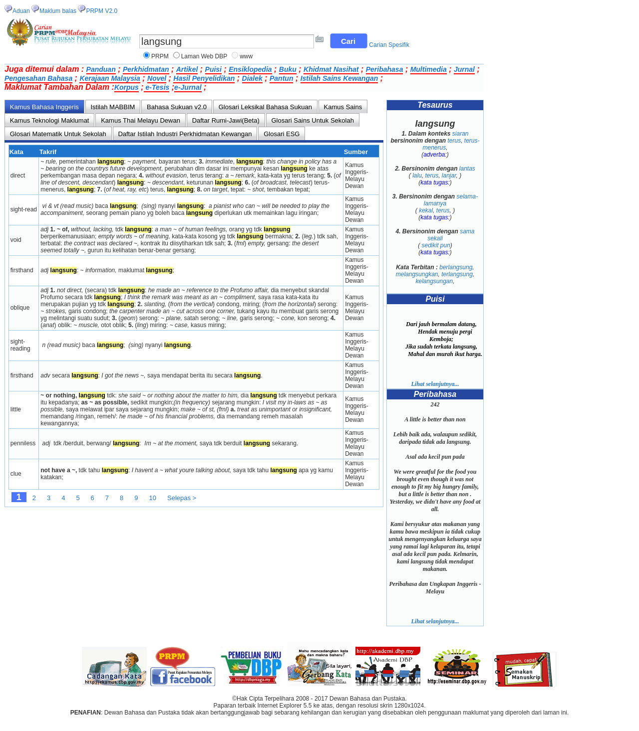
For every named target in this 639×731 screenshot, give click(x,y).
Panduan (101, 69)
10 (152, 498)
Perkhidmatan (146, 69)
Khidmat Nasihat (331, 69)
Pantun (281, 78)
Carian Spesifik (389, 44)
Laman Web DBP (204, 56)
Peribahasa (384, 69)
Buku (288, 69)
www (246, 56)
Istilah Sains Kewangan (339, 78)
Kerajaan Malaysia (109, 78)
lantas (467, 168)
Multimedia (428, 69)
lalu (417, 175)
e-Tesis (157, 87)
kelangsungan (434, 281)
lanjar (449, 175)
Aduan (21, 10)
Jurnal (464, 69)
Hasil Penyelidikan (204, 78)
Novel (156, 78)
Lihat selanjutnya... (435, 383)
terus (454, 140)
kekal (426, 210)
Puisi (213, 69)
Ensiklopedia (250, 69)
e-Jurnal (187, 87)
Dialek (252, 78)
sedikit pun (435, 245)
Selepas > (181, 498)
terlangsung (457, 274)
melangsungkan (417, 274)
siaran (460, 133)
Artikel (187, 69)
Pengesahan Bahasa (38, 78)
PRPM (160, 56)
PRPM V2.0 (101, 10)
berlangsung (455, 267)
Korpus (126, 87)
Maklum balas (57, 10)
